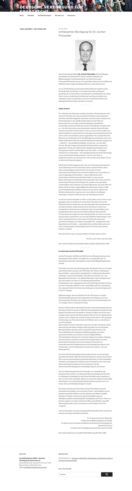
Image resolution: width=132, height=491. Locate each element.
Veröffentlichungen (44, 15)
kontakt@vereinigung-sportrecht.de (35, 467)
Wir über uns (59, 15)
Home (22, 15)
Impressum (71, 15)
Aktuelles (30, 15)
